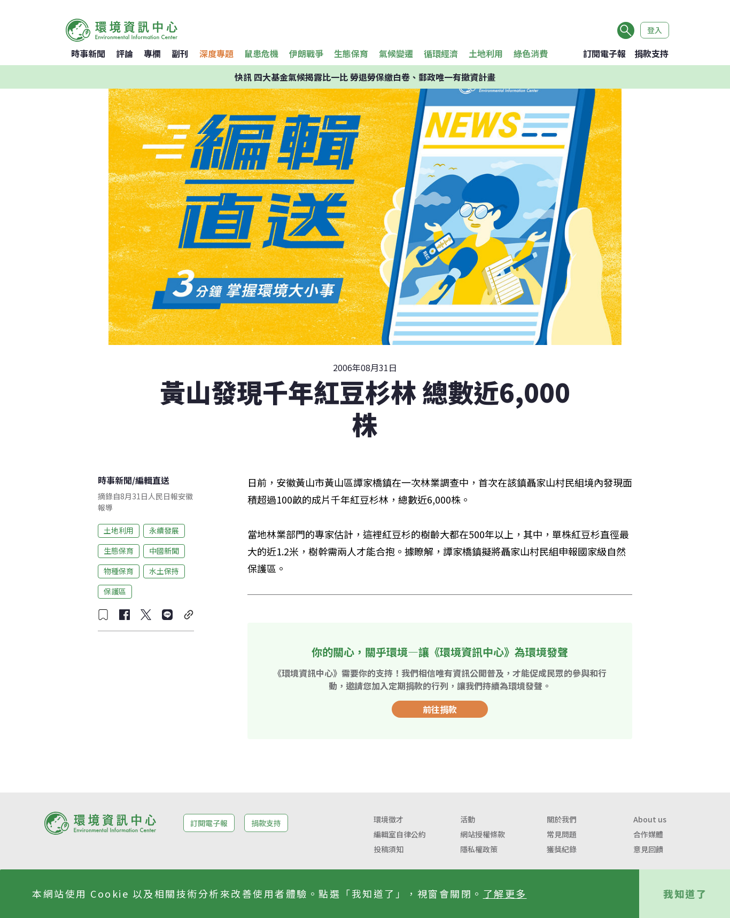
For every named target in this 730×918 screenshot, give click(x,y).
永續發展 (164, 530)
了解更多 (505, 893)
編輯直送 (152, 480)
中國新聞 (164, 550)
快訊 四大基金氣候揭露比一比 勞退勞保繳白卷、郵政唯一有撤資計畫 (365, 76)
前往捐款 (440, 709)
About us (649, 819)
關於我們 (562, 819)
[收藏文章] (103, 614)
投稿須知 (388, 849)
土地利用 (486, 53)
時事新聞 (88, 53)
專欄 (152, 53)
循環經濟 (441, 53)
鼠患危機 (261, 53)
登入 (654, 30)
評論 (124, 53)
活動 (467, 819)
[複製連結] (188, 614)
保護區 (115, 591)
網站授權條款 (482, 834)
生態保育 (351, 53)
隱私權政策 (479, 849)
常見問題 (562, 834)
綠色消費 (531, 53)
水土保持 (164, 571)
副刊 (180, 53)
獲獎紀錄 (562, 849)
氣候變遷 (396, 53)
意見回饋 (648, 849)
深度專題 (216, 53)
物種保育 (119, 571)
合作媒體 (648, 834)
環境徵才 (388, 819)
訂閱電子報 (604, 53)
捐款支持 (651, 53)
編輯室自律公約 (400, 834)
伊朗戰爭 (306, 53)
